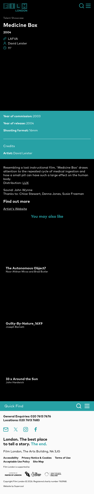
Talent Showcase (13, 18)
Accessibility (10, 457)
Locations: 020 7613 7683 (21, 420)
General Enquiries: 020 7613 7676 (27, 416)
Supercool (19, 486)
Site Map (38, 461)
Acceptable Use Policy (16, 461)
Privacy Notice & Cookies (37, 457)
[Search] (47, 406)
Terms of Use (62, 457)
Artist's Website (15, 209)
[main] (47, 203)
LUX (26, 183)
